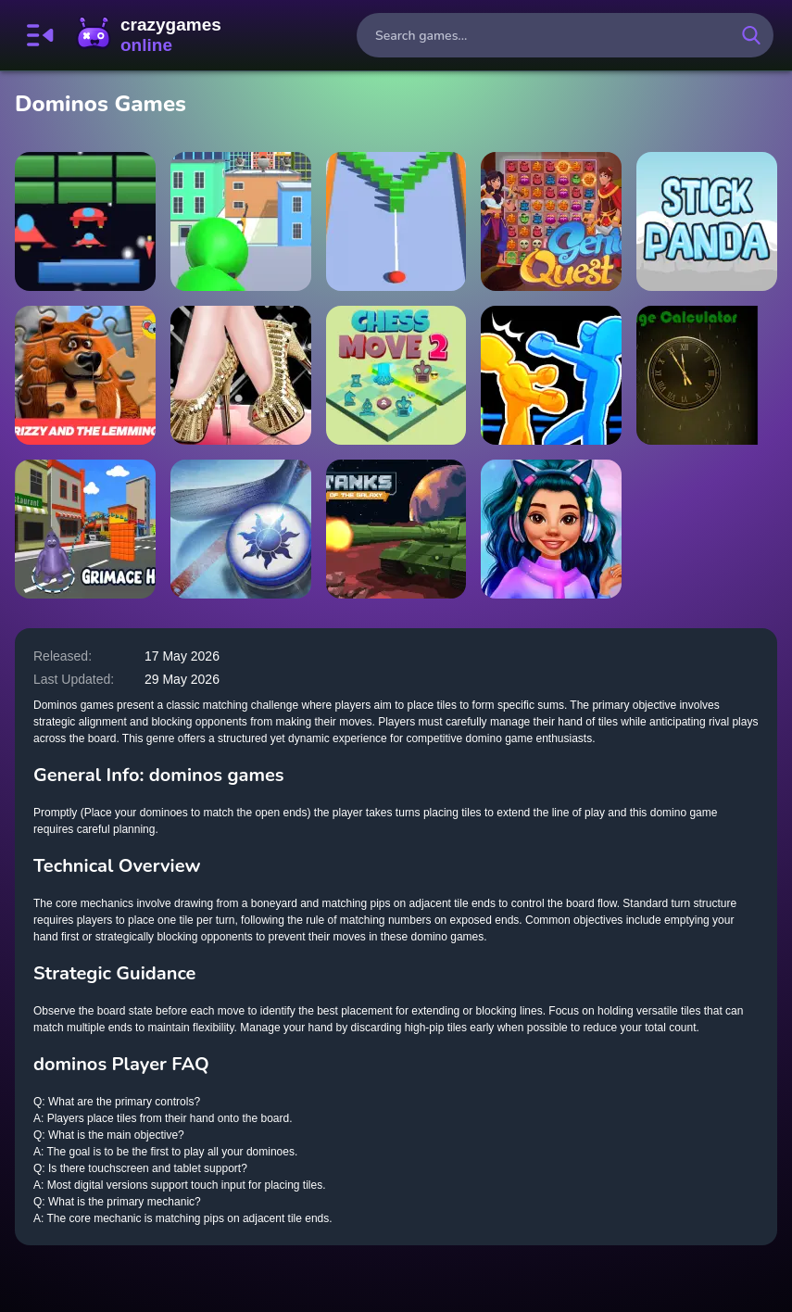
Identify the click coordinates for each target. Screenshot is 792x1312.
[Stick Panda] (706, 221)
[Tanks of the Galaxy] (396, 529)
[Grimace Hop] (85, 529)
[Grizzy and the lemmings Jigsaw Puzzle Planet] (85, 375)
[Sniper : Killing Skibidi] (240, 221)
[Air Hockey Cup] (240, 529)
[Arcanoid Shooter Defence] (85, 221)
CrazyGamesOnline (149, 35)
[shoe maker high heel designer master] (240, 375)
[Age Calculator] (706, 375)
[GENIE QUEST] (551, 221)
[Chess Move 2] (396, 375)
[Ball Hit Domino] (396, 221)
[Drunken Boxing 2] (551, 375)
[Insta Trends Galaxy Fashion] (551, 529)
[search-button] (751, 35)
